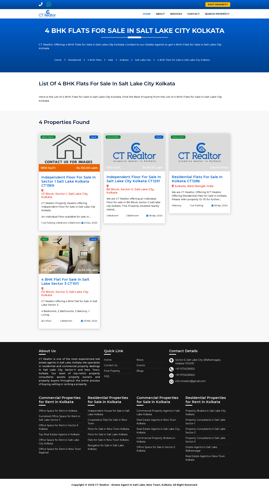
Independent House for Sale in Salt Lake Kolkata (109, 412)
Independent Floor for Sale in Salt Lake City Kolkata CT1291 (134, 179)
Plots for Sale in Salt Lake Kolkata (107, 434)
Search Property (217, 13)
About (160, 13)
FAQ (106, 376)
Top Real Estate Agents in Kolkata (59, 434)
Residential (74, 59)
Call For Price (219, 167)
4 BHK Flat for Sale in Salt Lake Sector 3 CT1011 (65, 281)
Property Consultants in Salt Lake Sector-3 (205, 439)
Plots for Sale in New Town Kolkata (108, 428)
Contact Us (110, 365)
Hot (44, 239)
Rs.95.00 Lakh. (88, 270)
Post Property (218, 4)
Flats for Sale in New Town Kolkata (108, 439)
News (140, 359)
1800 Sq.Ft (47, 168)
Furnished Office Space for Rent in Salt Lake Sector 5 (59, 418)
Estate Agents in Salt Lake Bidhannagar (201, 449)
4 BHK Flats (94, 59)
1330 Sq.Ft (47, 270)
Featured (113, 137)
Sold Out (178, 137)
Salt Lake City (143, 59)
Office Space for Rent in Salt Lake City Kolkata (59, 441)
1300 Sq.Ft (113, 167)
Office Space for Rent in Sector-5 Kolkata (58, 427)
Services (176, 13)
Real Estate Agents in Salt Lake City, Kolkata (158, 430)
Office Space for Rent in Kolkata (58, 410)
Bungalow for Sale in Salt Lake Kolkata (106, 447)
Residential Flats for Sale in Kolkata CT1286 (197, 179)
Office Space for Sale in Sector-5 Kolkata (156, 449)
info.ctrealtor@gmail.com (190, 381)
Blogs (140, 370)
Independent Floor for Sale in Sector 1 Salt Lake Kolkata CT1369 (68, 181)
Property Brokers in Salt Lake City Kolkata (205, 412)
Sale (110, 59)
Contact (193, 13)
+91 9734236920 (185, 368)
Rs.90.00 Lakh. (153, 167)
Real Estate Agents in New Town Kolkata (156, 421)
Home (147, 13)
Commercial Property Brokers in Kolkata (156, 439)
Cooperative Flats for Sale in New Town (107, 421)
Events (141, 365)
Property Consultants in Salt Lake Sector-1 (205, 421)
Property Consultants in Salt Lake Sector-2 (205, 430)
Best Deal (48, 137)
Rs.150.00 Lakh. (87, 168)
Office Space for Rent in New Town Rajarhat (60, 450)
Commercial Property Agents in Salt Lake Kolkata (158, 412)
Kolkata (124, 59)
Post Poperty (112, 370)
